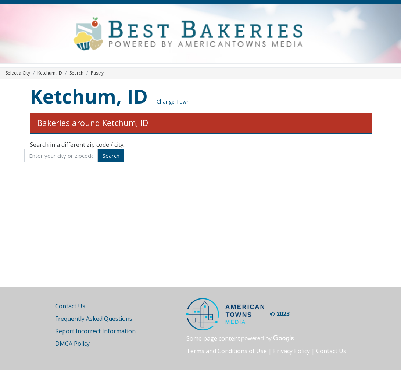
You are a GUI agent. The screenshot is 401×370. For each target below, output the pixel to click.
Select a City (18, 73)
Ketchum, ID (89, 96)
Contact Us (70, 306)
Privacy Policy (291, 351)
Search (76, 73)
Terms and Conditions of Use (226, 351)
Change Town (173, 101)
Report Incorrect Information (95, 331)
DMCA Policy (72, 344)
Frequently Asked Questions (93, 319)
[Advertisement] (201, 224)
